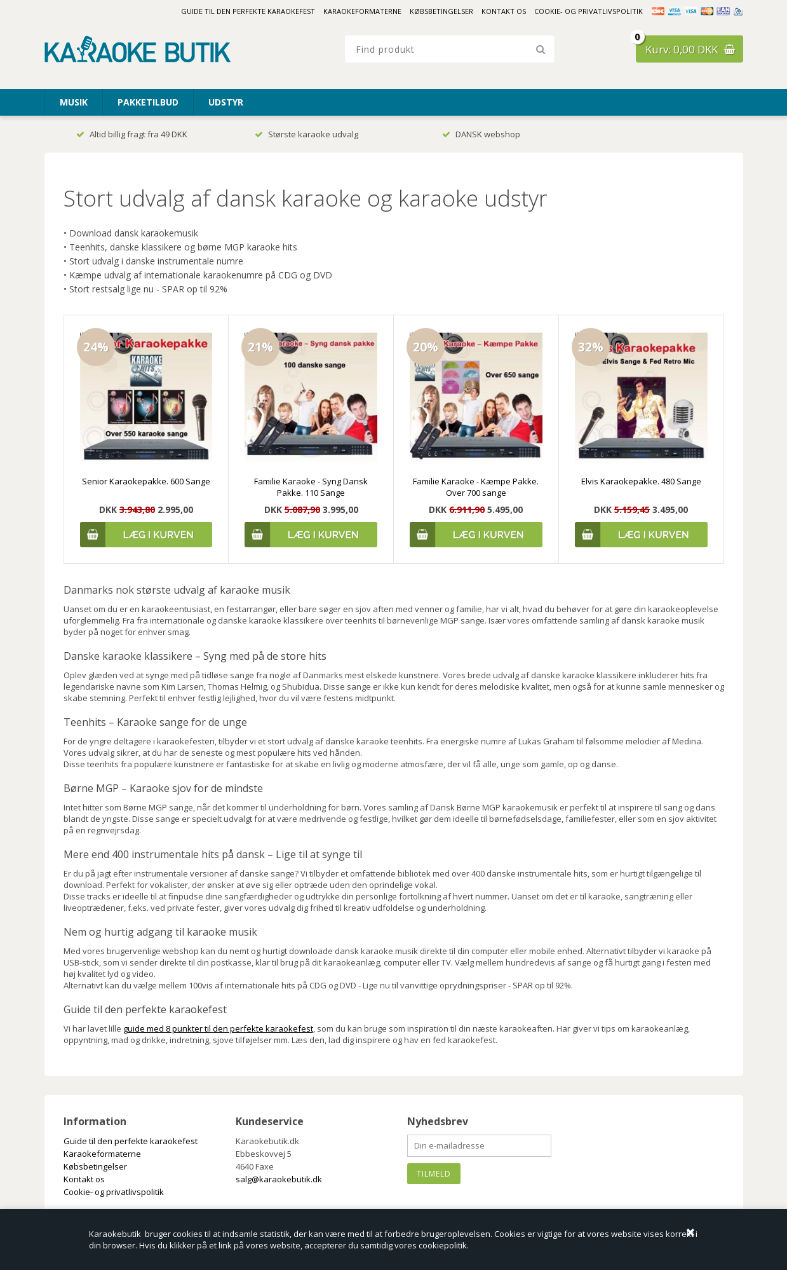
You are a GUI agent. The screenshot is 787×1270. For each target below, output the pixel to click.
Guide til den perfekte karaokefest (248, 11)
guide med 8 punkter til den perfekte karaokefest (218, 1028)
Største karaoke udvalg (306, 134)
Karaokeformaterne (362, 11)
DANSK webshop (481, 134)
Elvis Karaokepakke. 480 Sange (641, 481)
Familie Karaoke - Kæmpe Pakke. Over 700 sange (476, 486)
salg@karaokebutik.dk (279, 1179)
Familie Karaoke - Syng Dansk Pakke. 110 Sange (311, 486)
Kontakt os (503, 11)
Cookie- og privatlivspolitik (588, 11)
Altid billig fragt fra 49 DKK (131, 134)
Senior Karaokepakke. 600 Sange (146, 481)
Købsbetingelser (441, 11)
